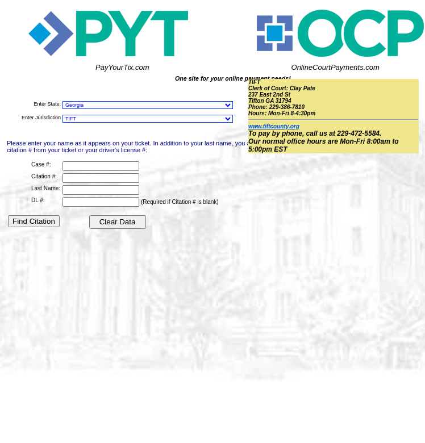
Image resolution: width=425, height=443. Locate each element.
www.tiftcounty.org (273, 126)
